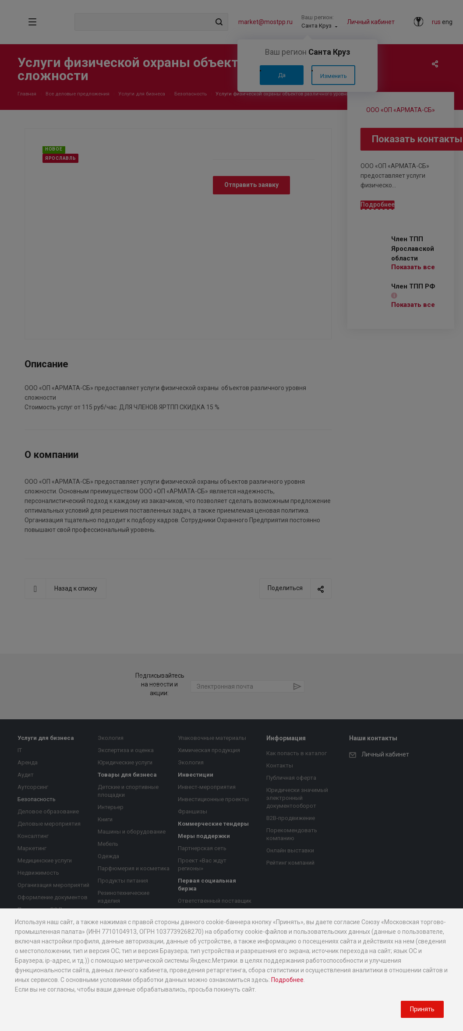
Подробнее (287, 979)
